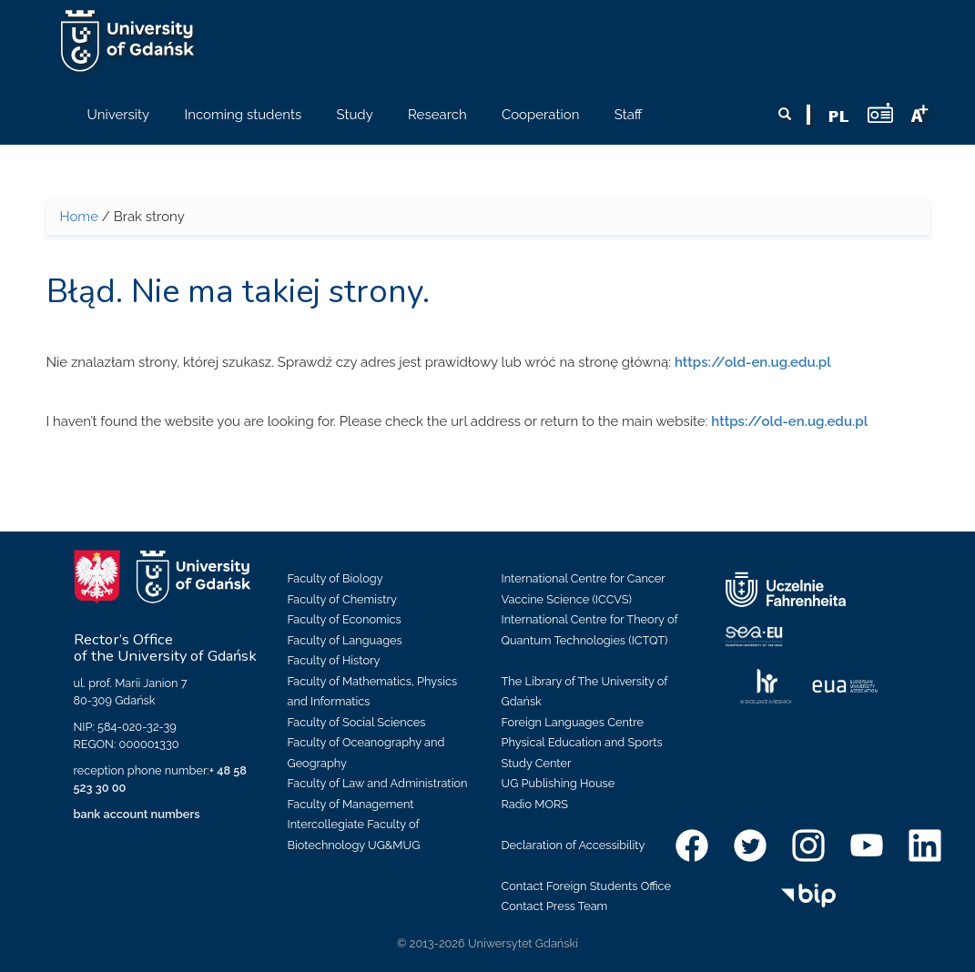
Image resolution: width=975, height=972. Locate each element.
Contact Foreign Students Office (587, 886)
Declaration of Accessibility (573, 845)
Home (79, 216)
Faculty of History (334, 660)
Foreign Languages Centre (573, 722)
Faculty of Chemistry (342, 599)
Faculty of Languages (345, 640)
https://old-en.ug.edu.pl (753, 362)
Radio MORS (535, 804)
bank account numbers (137, 814)
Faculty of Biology (335, 578)
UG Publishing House (558, 783)
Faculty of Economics (344, 619)
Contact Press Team (555, 906)
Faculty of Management (351, 804)
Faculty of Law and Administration (378, 783)
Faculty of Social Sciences (357, 722)
